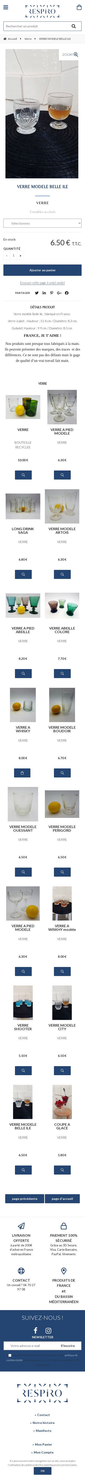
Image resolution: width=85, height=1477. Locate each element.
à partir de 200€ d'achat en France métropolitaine (21, 1239)
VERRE (23, 430)
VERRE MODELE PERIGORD (62, 828)
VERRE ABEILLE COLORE (62, 630)
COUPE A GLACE (62, 1126)
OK (43, 1470)
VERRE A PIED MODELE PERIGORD (62, 431)
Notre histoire (44, 1423)
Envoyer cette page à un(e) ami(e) (42, 283)
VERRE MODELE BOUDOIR (62, 729)
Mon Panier (43, 1444)
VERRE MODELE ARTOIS (62, 530)
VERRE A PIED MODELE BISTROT (23, 927)
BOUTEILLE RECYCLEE (23, 444)
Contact (43, 1415)
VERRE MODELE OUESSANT (22, 828)
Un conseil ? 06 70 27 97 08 (21, 1279)
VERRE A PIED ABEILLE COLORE (23, 630)
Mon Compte (43, 1452)
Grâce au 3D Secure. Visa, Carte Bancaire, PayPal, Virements (64, 1239)
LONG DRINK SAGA (23, 530)
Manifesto (43, 1431)
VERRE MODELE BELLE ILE (42, 186)
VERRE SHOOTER (23, 1027)
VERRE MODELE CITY (62, 1027)
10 (23, 460)
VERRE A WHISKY (23, 729)
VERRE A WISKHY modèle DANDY (62, 927)
